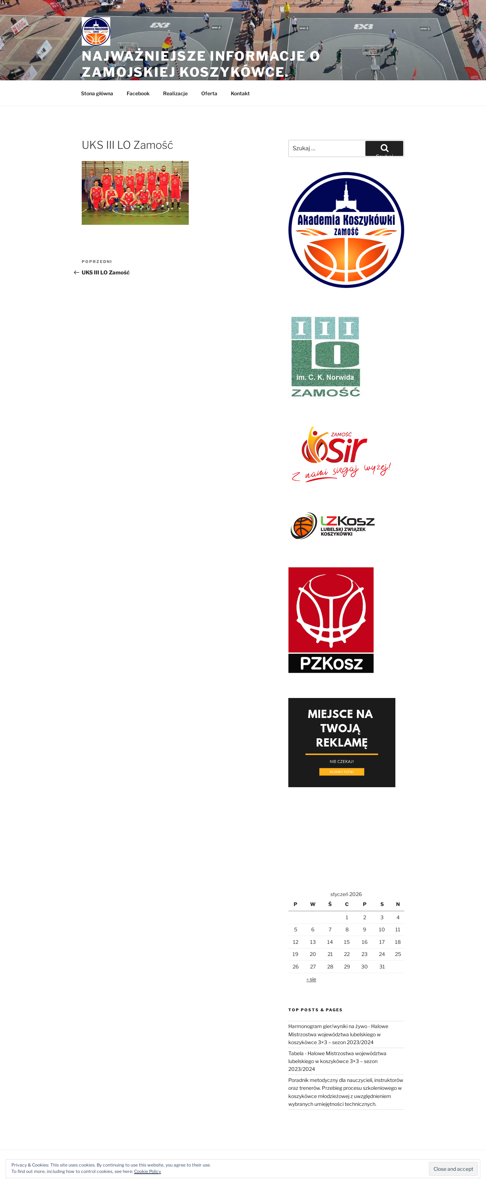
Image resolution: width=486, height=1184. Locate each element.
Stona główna (97, 93)
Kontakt (240, 93)
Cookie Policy (147, 1171)
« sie (311, 979)
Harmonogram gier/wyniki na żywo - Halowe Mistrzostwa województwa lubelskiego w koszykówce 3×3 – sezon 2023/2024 (338, 1034)
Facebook (138, 93)
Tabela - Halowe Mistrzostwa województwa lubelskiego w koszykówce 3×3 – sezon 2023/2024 (337, 1061)
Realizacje (175, 93)
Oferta (209, 93)
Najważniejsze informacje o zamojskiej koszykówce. (201, 64)
